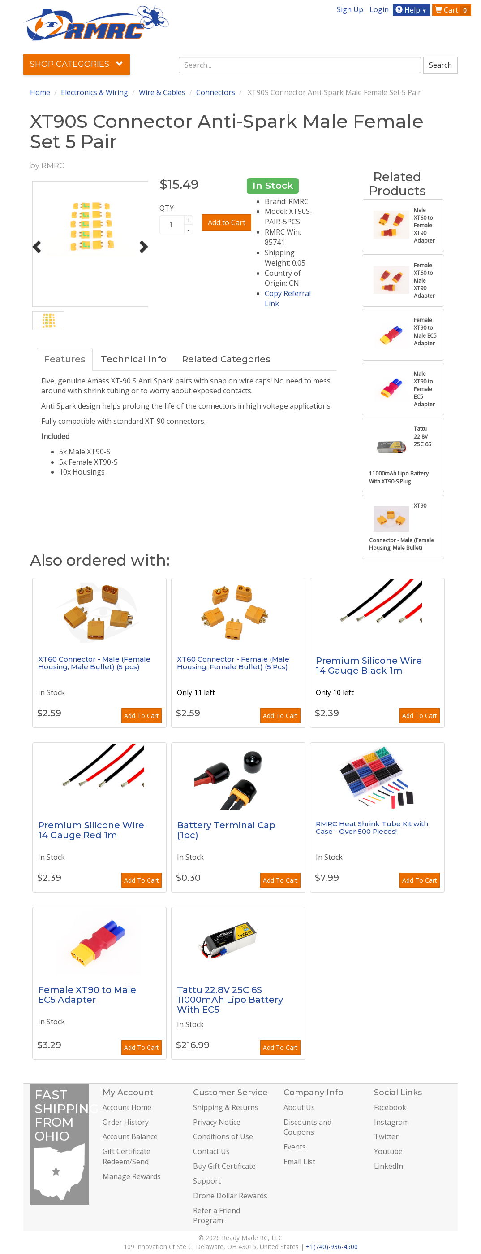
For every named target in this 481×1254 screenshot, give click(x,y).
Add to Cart (226, 222)
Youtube (388, 1151)
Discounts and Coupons (307, 1127)
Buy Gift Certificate (224, 1166)
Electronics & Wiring (94, 92)
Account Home (127, 1107)
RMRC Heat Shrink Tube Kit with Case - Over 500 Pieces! (372, 827)
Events (294, 1147)
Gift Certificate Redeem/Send (126, 1156)
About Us (299, 1107)
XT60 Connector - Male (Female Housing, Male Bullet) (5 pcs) (94, 663)
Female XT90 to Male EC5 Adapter (87, 994)
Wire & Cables (162, 92)
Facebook (390, 1107)
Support (207, 1181)
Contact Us (211, 1151)
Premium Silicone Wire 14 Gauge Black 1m (369, 665)
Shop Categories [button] (76, 64)
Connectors (215, 92)
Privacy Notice (216, 1122)
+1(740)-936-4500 (332, 1246)
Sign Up (350, 9)
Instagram (391, 1122)
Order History (126, 1122)
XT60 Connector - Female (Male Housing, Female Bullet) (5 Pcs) (233, 663)
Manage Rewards (132, 1176)
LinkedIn (388, 1166)
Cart (452, 10)
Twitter (386, 1136)
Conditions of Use (223, 1136)
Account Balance (130, 1136)
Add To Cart (141, 715)
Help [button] (412, 10)
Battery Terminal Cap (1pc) (226, 830)
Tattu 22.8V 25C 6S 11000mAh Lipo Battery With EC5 (230, 999)
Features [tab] (65, 359)
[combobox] (300, 65)
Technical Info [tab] (134, 359)
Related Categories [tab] (226, 359)
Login (379, 9)
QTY (166, 208)
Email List (299, 1162)
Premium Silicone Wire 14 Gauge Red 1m (91, 830)
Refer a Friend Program (216, 1216)
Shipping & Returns (225, 1107)
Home (40, 92)
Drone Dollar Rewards (230, 1196)
